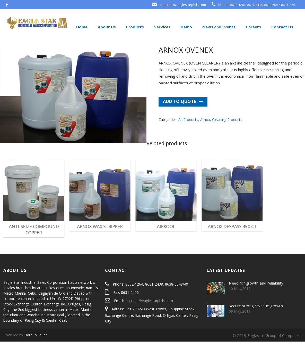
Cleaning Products (227, 126)
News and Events (218, 26)
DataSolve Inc (35, 341)
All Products (188, 126)
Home (81, 26)
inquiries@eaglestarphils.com (149, 307)
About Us (106, 26)
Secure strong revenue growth (256, 312)
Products (134, 26)
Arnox (205, 126)
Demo (186, 26)
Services (161, 26)
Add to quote (179, 108)
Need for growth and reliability (256, 289)
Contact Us (281, 26)
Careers (253, 26)
